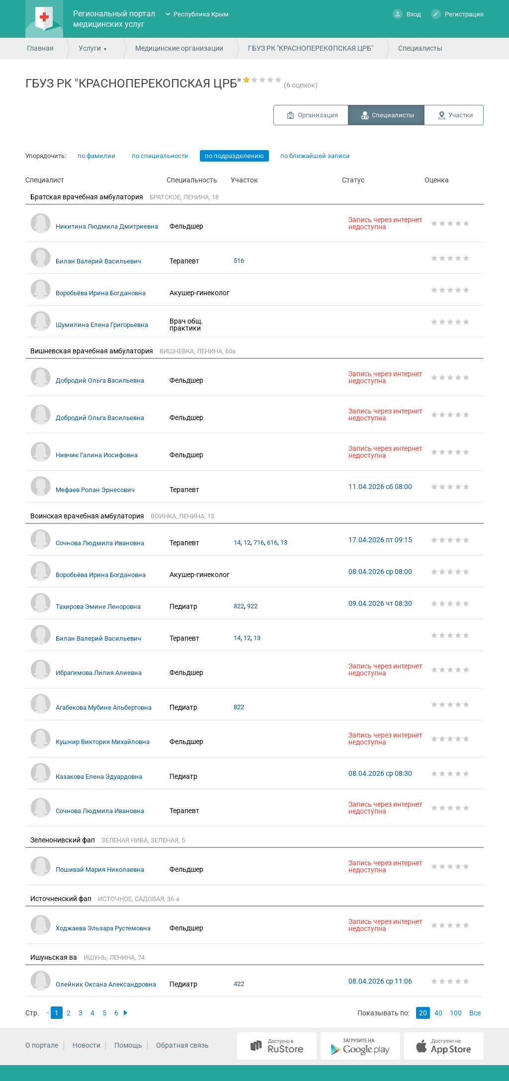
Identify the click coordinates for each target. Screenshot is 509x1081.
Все (475, 1013)
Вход (407, 13)
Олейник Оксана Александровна (106, 984)
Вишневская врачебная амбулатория (91, 351)
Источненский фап (60, 899)
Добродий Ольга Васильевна (100, 380)
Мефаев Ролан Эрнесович (95, 490)
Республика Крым (201, 14)
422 (239, 984)
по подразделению (234, 156)
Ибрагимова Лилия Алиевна (99, 672)
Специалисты (393, 115)
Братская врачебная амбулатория (86, 197)
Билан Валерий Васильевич (98, 261)
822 (239, 606)
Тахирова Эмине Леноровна (98, 606)
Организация (318, 115)
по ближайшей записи (315, 156)
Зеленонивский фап (62, 840)
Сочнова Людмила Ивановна (100, 543)
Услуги (90, 48)
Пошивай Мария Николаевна (100, 869)
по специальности (160, 156)
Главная (40, 48)
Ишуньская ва (53, 957)
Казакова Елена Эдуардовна (99, 776)
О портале (41, 1045)
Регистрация (457, 13)
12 (247, 542)
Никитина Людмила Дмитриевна (107, 226)
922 (252, 606)
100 (456, 1013)
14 (237, 542)
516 (239, 260)
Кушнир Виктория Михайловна (103, 742)
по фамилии (96, 156)
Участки (460, 115)
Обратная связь (182, 1045)
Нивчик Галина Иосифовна (97, 455)
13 (283, 542)
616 (272, 542)
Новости (86, 1045)
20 (423, 1013)
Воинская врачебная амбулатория (87, 516)
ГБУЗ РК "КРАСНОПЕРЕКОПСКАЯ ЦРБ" (310, 48)
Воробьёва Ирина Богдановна (101, 293)
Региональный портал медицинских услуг (114, 19)
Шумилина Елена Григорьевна (102, 325)
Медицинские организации (179, 48)
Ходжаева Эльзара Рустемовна (103, 928)
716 (259, 542)
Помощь (128, 1045)
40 (438, 1013)
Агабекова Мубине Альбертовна (104, 707)
